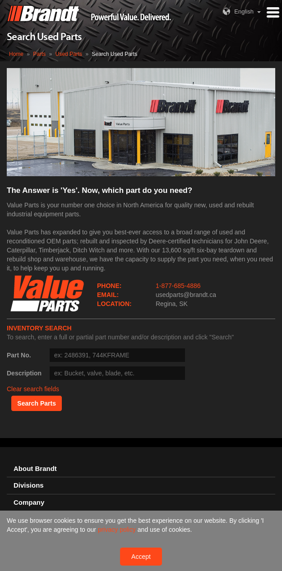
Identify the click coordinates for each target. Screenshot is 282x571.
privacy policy (118, 529)
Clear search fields (33, 389)
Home (16, 54)
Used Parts (68, 54)
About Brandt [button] (35, 468)
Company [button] (29, 502)
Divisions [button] (29, 485)
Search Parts (36, 403)
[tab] (141, 469)
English (237, 11)
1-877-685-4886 (178, 285)
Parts (39, 54)
